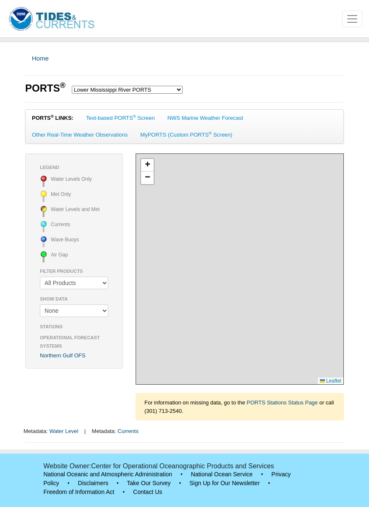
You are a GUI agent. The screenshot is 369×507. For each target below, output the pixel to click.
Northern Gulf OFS (62, 355)
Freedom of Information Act (79, 492)
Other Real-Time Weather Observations (80, 135)
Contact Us (147, 492)
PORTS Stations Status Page (282, 402)
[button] (147, 165)
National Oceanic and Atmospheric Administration (108, 474)
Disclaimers (93, 483)
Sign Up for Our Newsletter (224, 483)
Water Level (63, 431)
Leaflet (330, 381)
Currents (128, 431)
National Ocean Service (222, 474)
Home (40, 58)
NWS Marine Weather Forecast (205, 118)
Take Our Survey (148, 483)
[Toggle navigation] (352, 19)
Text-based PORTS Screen (120, 117)
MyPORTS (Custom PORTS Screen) (186, 134)
